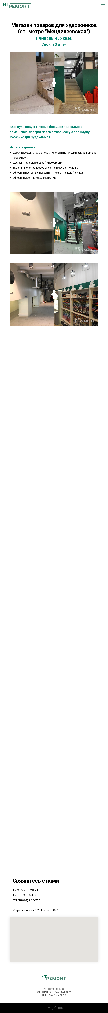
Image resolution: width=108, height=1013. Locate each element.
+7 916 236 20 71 (25, 890)
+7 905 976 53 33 (25, 895)
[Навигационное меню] (103, 5)
